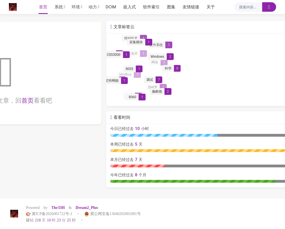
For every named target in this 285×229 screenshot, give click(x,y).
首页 (43, 6)
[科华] (270, 69)
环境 (76, 6)
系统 (59, 6)
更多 (267, 27)
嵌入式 (129, 6)
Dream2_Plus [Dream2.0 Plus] (87, 207)
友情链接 (191, 6)
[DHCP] (255, 88)
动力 (93, 6)
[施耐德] (260, 92)
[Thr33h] (14, 7)
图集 (171, 6)
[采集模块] (238, 43)
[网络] (258, 62)
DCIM (111, 6)
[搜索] (269, 7)
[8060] (235, 98)
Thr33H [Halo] (58, 207)
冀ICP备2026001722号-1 (51, 214)
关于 (211, 6)
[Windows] (259, 58)
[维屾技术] (234, 39)
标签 (19, 27)
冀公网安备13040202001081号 (110, 214)
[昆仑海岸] (234, 53)
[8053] (231, 70)
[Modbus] (229, 75)
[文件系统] (259, 45)
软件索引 (151, 6)
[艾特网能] (214, 82)
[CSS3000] (216, 56)
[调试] (251, 81)
